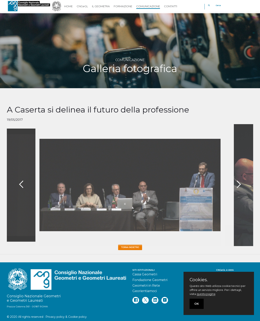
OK (196, 304)
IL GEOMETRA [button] (101, 6)
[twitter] (145, 300)
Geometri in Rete (146, 285)
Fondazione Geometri (149, 280)
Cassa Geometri (144, 274)
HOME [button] (68, 6)
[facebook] (135, 300)
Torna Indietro (130, 247)
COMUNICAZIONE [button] (148, 6)
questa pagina (206, 293)
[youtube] (164, 300)
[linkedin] (155, 300)
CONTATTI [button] (170, 6)
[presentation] (21, 184)
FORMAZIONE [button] (123, 6)
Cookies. (199, 280)
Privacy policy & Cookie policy (66, 317)
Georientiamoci (144, 291)
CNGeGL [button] (82, 6)
